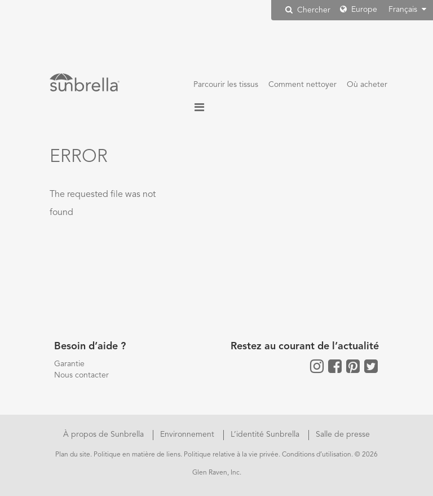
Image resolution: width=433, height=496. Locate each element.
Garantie (69, 364)
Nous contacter (81, 375)
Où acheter (367, 85)
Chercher (307, 10)
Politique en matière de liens (137, 454)
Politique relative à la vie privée (231, 454)
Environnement (188, 434)
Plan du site (72, 454)
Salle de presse (343, 434)
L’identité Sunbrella (266, 434)
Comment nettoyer (302, 85)
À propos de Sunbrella (104, 434)
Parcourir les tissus (225, 85)
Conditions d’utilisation (316, 454)
